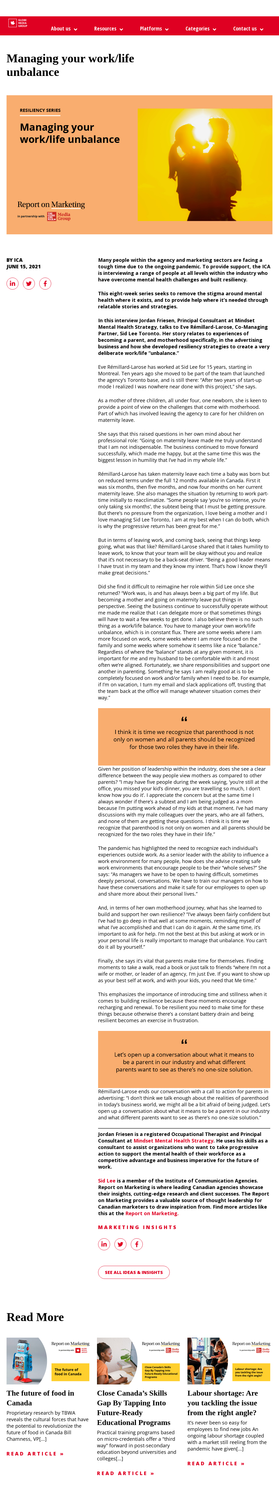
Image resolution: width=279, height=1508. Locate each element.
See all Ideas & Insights (134, 1272)
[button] (153, 28)
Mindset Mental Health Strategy (173, 1140)
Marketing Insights (137, 1227)
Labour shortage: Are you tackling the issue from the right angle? (222, 1403)
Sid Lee (107, 1180)
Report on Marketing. (152, 1213)
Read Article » (36, 1453)
